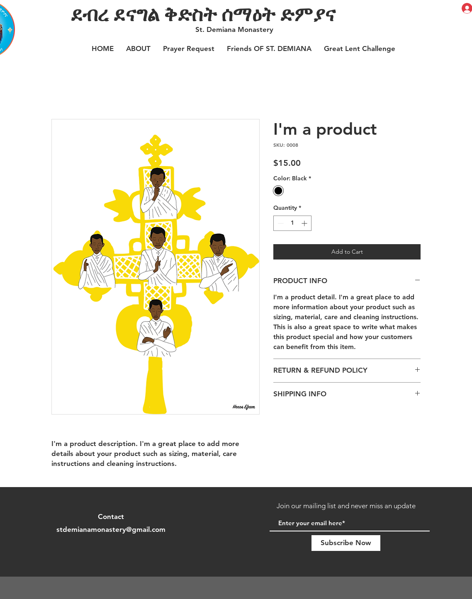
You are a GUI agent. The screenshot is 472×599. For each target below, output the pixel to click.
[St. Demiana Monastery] (235, 30)
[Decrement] (280, 223)
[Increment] (305, 223)
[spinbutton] (292, 223)
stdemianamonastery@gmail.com (110, 529)
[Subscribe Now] (345, 543)
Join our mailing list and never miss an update (346, 506)
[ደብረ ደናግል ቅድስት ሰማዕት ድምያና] (243, 13)
